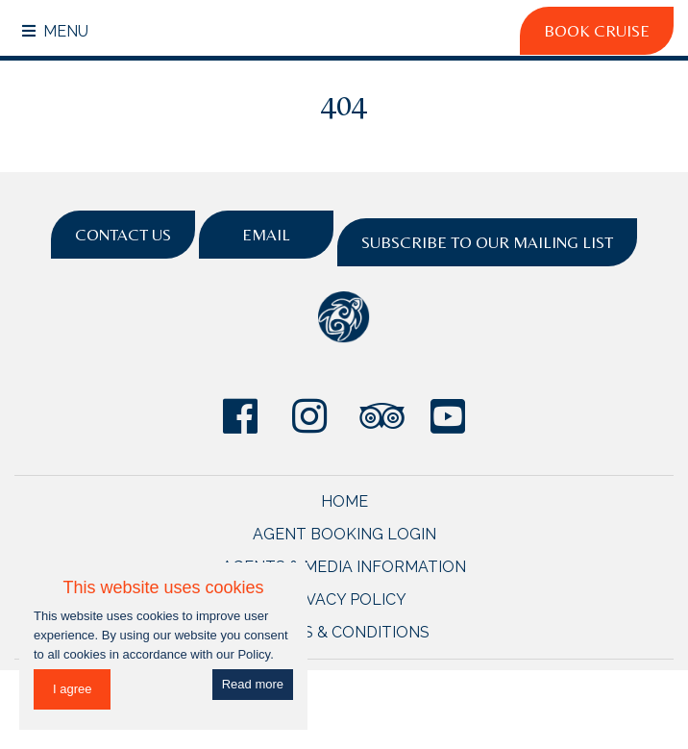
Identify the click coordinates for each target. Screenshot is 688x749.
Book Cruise (597, 30)
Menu (55, 31)
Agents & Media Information (344, 567)
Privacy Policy (344, 599)
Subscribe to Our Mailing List (487, 242)
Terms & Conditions (344, 632)
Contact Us (123, 234)
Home (344, 501)
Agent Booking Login (344, 534)
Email (266, 234)
